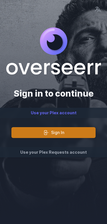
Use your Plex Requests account (53, 152)
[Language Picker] (97, 9)
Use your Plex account (53, 112)
